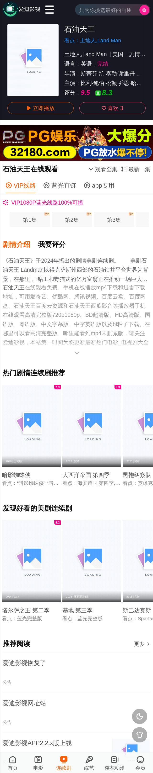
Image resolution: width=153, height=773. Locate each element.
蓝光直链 (60, 185)
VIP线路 (21, 185)
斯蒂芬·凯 (92, 73)
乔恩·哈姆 (130, 83)
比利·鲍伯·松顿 (99, 83)
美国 (117, 54)
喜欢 (112, 108)
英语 (86, 64)
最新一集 (135, 169)
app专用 (99, 185)
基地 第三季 (77, 610)
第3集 (120, 217)
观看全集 (102, 169)
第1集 (36, 217)
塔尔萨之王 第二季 (25, 610)
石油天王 (14, 287)
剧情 (134, 54)
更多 (142, 644)
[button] (20, 245)
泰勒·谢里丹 (120, 73)
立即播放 (41, 108)
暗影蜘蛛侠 (16, 475)
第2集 (78, 217)
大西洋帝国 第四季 (86, 475)
